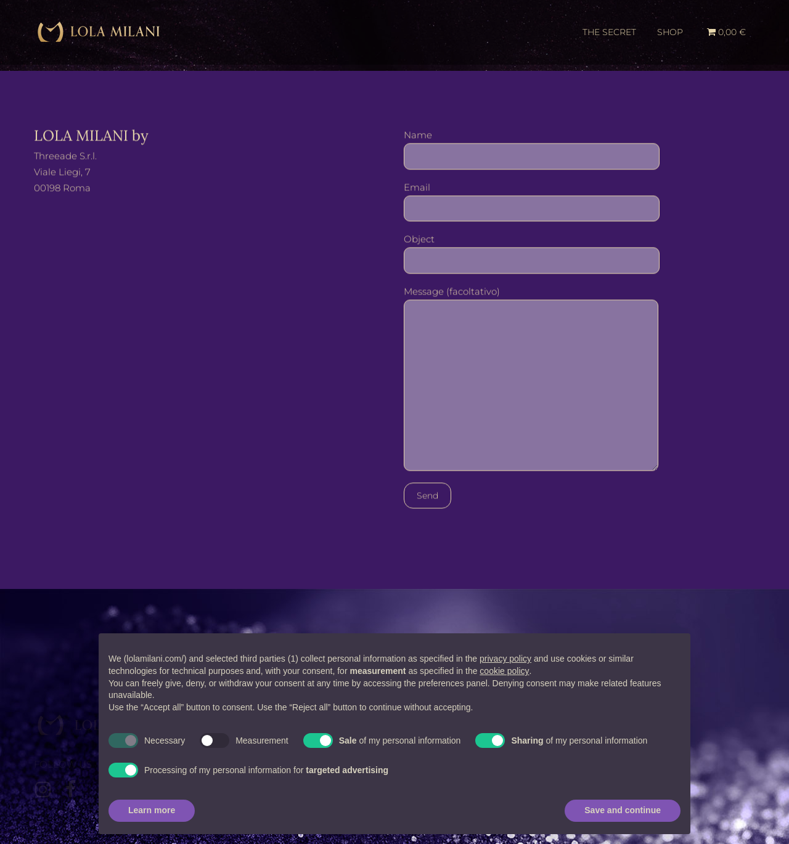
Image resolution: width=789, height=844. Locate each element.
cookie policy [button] (504, 671)
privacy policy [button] (505, 658)
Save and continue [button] (622, 810)
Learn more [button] (151, 810)
